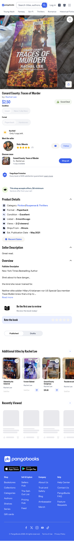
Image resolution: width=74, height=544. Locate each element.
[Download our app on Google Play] (29, 467)
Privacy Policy (59, 533)
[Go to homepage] (8, 5)
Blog (41, 495)
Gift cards (9, 513)
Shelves (8, 502)
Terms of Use (47, 533)
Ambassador (45, 500)
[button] (37, 198)
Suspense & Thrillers (37, 204)
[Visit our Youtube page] (42, 526)
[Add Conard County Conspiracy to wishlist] (57, 360)
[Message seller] (55, 145)
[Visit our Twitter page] (31, 526)
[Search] (44, 5)
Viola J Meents (22, 143)
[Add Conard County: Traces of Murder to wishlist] (70, 18)
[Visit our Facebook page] (26, 526)
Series (7, 508)
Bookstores (9, 481)
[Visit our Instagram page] (37, 526)
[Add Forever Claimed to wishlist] (37, 360)
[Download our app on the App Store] (12, 467)
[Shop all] (65, 159)
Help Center (63, 481)
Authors (8, 497)
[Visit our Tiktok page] (47, 526)
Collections (9, 486)
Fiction (21, 204)
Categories (9, 492)
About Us (43, 481)
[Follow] (66, 145)
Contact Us (63, 486)
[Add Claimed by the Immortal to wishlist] (17, 360)
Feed (24, 507)
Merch (42, 506)
